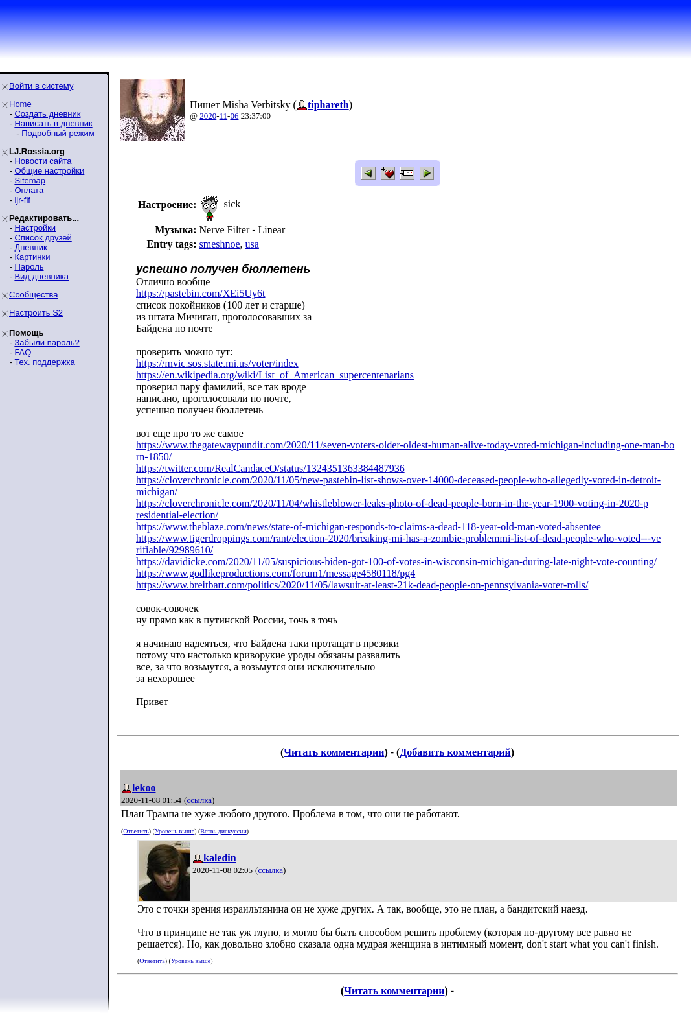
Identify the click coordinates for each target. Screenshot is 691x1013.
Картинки (32, 257)
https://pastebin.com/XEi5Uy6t (201, 293)
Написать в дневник (53, 123)
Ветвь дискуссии (223, 831)
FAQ (22, 352)
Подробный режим (57, 133)
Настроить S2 (36, 313)
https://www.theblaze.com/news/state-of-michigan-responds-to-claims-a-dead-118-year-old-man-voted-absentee (368, 526)
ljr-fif (22, 200)
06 (234, 116)
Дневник (30, 247)
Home (20, 104)
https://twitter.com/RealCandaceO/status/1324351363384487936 (270, 468)
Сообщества (33, 294)
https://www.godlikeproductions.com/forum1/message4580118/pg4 (275, 573)
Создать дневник (47, 114)
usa (252, 244)
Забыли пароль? (46, 342)
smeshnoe (219, 244)
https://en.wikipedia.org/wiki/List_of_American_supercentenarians (275, 374)
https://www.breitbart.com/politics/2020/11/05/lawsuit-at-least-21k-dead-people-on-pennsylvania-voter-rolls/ (362, 584)
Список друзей (42, 237)
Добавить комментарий (455, 752)
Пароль (28, 267)
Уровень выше (174, 831)
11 (224, 116)
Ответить (135, 831)
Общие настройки (49, 171)
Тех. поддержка (44, 362)
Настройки (35, 228)
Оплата (28, 190)
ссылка (199, 800)
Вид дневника (41, 276)
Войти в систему (41, 86)
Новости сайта (42, 161)
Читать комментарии (334, 752)
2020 (207, 116)
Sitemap (29, 180)
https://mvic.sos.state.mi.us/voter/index (217, 363)
